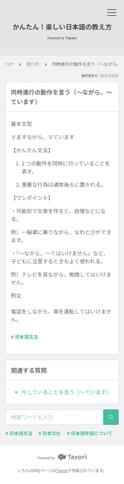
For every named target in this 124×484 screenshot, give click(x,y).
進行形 (32, 64)
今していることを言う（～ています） (66, 392)
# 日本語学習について (89, 433)
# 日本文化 (49, 433)
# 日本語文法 (24, 336)
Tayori (61, 470)
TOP (9, 64)
